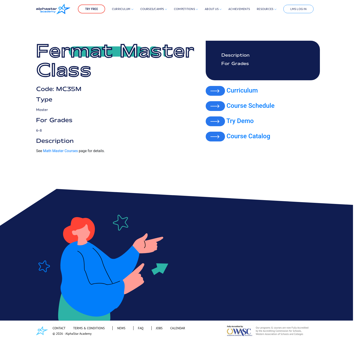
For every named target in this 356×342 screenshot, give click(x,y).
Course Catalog (248, 136)
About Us (213, 9)
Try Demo (240, 121)
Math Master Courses (60, 151)
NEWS (121, 328)
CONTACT (59, 328)
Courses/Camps (153, 9)
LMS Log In (298, 9)
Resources (266, 9)
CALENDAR (177, 328)
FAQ (140, 328)
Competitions (185, 9)
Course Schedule (251, 105)
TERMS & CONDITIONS (89, 328)
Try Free (91, 9)
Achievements (239, 9)
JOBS (159, 328)
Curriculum (123, 9)
